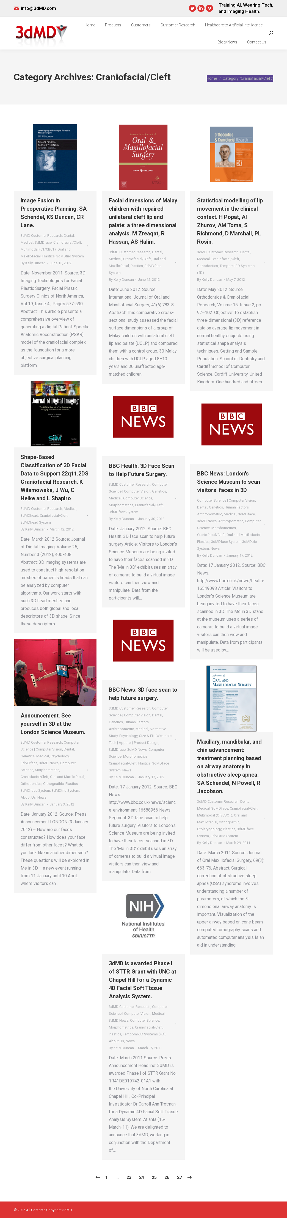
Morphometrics (121, 505)
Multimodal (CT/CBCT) (38, 249)
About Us (28, 797)
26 (166, 1177)
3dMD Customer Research (41, 235)
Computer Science (137, 498)
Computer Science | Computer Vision (226, 500)
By (33, 263)
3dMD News (207, 521)
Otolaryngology (209, 829)
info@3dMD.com (38, 8)
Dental (69, 235)
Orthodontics (207, 266)
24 (141, 1177)
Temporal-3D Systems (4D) (144, 1034)
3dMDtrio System (70, 256)
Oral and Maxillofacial (244, 535)
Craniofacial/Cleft (67, 242)
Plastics (48, 256)
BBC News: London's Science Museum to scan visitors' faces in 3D (228, 481)
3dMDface (43, 242)
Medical (27, 242)
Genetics (159, 491)
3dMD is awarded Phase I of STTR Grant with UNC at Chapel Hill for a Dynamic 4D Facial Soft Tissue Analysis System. (142, 980)
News (215, 548)
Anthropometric (230, 521)
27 (179, 1177)
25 (154, 1177)
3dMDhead (29, 515)
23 (128, 1177)
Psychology (128, 736)
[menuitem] (89, 25)
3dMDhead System (36, 522)
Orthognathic (53, 784)
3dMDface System (123, 512)
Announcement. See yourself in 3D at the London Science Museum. (53, 723)
